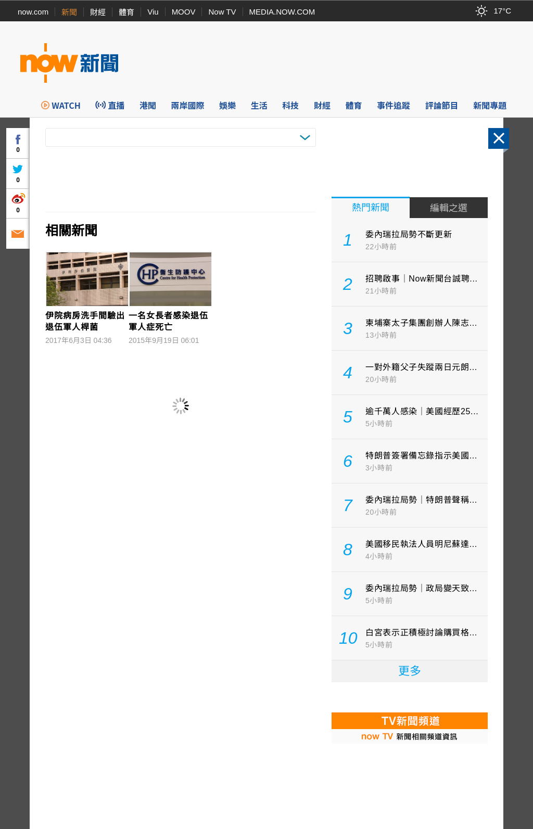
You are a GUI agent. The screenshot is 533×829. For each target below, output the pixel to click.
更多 (409, 671)
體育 (126, 12)
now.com (33, 11)
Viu (152, 11)
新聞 (69, 12)
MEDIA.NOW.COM (282, 11)
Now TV (222, 11)
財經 (98, 12)
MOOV (184, 11)
